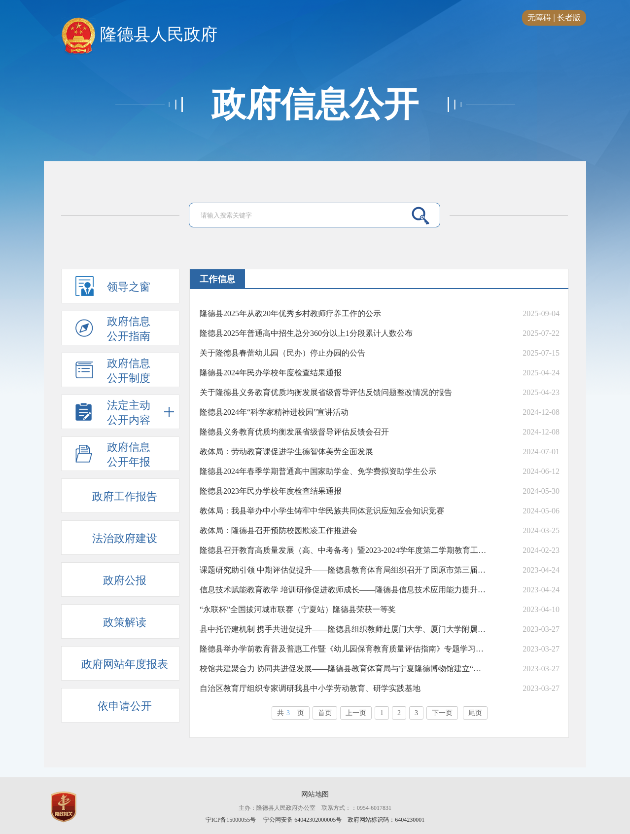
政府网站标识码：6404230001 (386, 819)
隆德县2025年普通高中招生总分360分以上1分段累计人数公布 (306, 333)
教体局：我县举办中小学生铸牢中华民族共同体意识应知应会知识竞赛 (322, 511)
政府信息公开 (315, 104)
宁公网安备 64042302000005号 (302, 819)
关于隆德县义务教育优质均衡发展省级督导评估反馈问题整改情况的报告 (326, 392)
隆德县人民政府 (139, 35)
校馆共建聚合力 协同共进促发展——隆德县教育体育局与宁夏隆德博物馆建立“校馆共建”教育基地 (344, 668)
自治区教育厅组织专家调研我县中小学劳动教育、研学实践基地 (310, 688)
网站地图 (315, 794)
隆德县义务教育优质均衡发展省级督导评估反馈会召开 (294, 432)
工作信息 (217, 279)
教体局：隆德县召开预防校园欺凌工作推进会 (278, 530)
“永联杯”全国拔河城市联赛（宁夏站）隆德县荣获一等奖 (298, 609)
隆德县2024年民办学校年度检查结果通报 (271, 372)
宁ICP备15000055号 (231, 819)
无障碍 (539, 17)
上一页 (356, 713)
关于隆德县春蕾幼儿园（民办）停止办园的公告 (282, 353)
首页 (325, 713)
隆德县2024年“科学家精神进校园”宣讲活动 (274, 412)
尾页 (475, 713)
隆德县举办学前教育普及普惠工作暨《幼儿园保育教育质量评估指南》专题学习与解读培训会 (344, 649)
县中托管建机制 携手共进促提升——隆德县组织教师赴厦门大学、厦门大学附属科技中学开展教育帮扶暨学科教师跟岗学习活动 (344, 629)
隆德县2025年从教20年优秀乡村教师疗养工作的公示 (290, 313)
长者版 (569, 17)
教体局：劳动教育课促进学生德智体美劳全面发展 (286, 451)
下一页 (442, 713)
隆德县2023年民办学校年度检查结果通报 (271, 491)
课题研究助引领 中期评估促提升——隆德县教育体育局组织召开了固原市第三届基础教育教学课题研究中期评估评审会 (344, 570)
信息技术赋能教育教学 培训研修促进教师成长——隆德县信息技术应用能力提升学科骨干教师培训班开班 (344, 589)
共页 (290, 713)
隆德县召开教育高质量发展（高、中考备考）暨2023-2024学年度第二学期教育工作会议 (344, 550)
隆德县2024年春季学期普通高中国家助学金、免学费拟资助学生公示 (318, 471)
